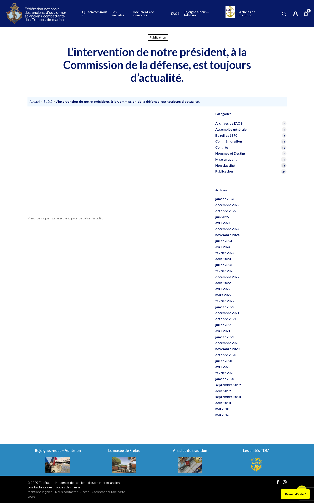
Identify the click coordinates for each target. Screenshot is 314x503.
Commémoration (228, 141)
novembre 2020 (227, 349)
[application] (116, 161)
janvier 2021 (224, 337)
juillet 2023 (223, 265)
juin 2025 (222, 217)
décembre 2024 (227, 229)
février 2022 (224, 301)
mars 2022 (223, 295)
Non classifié (251, 165)
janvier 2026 (224, 199)
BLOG (47, 102)
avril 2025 (222, 223)
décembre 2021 (227, 313)
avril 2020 (222, 367)
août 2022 (223, 283)
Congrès (221, 147)
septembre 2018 (228, 397)
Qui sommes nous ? (94, 13)
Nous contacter (66, 492)
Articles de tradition (247, 13)
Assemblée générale (231, 129)
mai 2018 (222, 409)
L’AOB (175, 13)
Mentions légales (39, 492)
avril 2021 (222, 331)
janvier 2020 (224, 379)
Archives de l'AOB (229, 123)
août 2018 (223, 403)
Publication (158, 37)
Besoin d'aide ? (295, 494)
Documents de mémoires (143, 13)
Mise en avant (226, 159)
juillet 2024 (223, 241)
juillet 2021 (223, 325)
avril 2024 (222, 247)
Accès (84, 492)
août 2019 (223, 391)
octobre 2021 (225, 319)
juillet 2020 (223, 361)
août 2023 (223, 259)
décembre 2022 (227, 277)
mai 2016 (222, 415)
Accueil (35, 102)
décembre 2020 (227, 343)
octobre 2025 (225, 211)
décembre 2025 (227, 205)
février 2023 (224, 271)
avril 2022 (222, 289)
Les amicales (118, 13)
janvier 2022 (224, 307)
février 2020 (224, 373)
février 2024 (224, 253)
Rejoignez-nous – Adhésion (196, 13)
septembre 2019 (228, 385)
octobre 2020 (225, 355)
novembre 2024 (227, 235)
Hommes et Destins (230, 153)
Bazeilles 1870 (226, 135)
